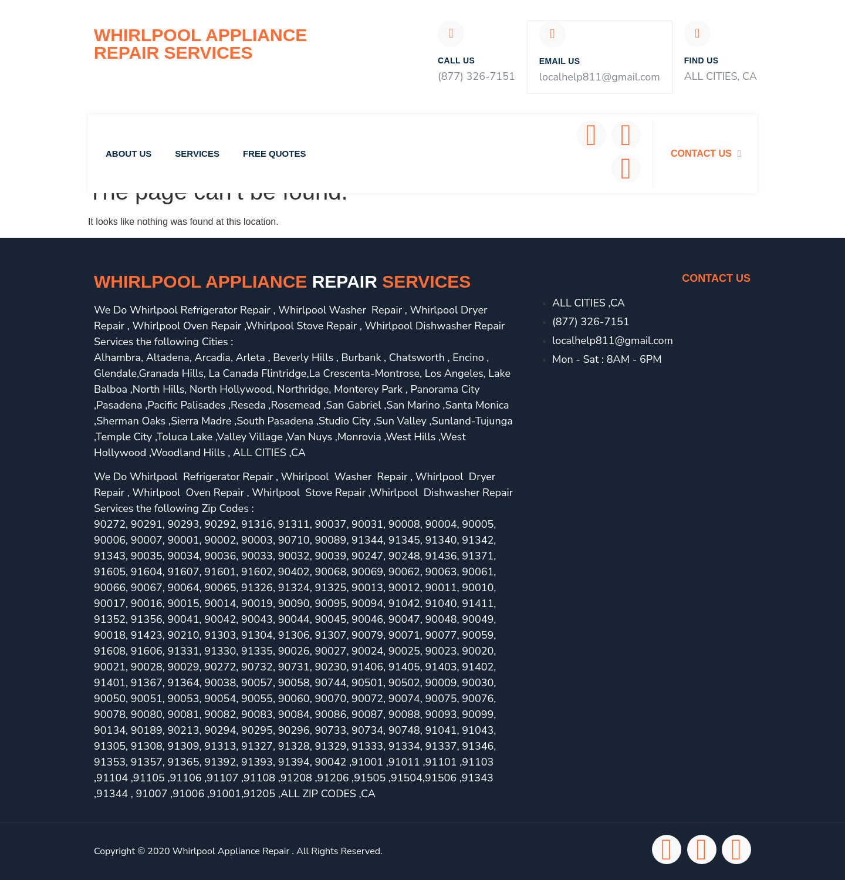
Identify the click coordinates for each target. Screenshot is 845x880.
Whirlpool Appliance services (282, 282)
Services (197, 154)
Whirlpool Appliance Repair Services (200, 43)
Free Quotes (274, 154)
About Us (128, 154)
